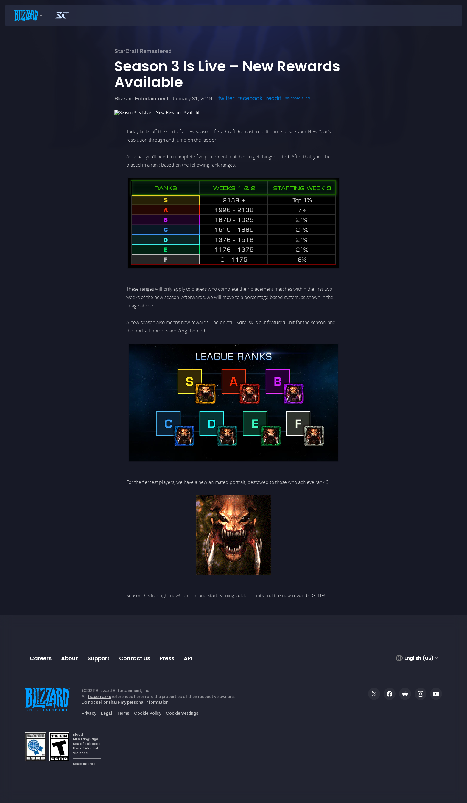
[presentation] (27, 15)
